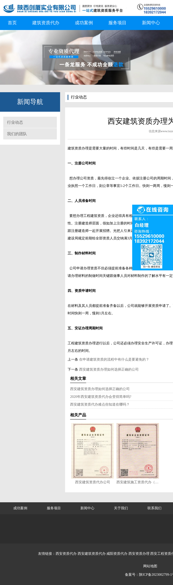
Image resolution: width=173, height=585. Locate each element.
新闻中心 (151, 22)
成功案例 (84, 22)
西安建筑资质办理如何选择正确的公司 (108, 369)
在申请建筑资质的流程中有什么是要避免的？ (113, 359)
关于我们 (121, 508)
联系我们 (154, 508)
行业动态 (15, 122)
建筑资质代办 (45, 22)
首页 (12, 22)
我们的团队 (17, 134)
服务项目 (117, 22)
